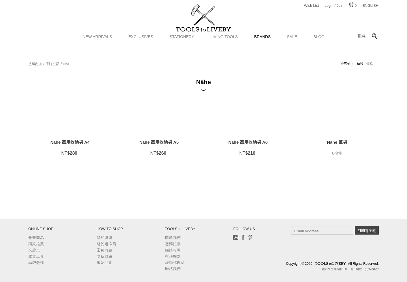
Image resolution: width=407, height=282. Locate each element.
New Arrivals (97, 49)
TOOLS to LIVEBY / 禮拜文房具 (203, 36)
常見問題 (104, 250)
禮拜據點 (173, 256)
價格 (369, 64)
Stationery (182, 49)
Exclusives (140, 49)
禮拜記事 (173, 244)
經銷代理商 (175, 263)
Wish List (311, 5)
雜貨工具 (36, 256)
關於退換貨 (106, 244)
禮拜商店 (35, 64)
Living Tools (224, 49)
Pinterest (250, 237)
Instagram (235, 237)
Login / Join (333, 5)
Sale (292, 49)
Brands (262, 49)
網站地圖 (104, 263)
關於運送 (104, 238)
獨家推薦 (36, 244)
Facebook (243, 237)
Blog (318, 49)
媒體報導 (173, 250)
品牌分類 (52, 64)
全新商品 (36, 238)
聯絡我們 (173, 269)
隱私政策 (104, 256)
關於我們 (173, 238)
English (370, 5)
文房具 (34, 250)
